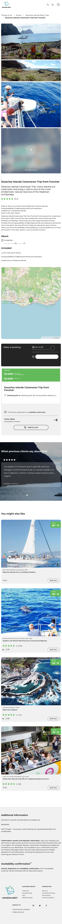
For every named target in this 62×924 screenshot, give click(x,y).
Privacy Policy (46, 895)
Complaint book (27, 893)
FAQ (23, 895)
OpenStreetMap (47, 338)
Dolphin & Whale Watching (16, 638)
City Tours (10, 776)
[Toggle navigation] (58, 4)
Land (4, 707)
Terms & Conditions (48, 897)
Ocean (19, 15)
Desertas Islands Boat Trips (37, 15)
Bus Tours (25, 776)
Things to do (6, 15)
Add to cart (31, 427)
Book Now (53, 580)
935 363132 (26, 909)
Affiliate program (27, 897)
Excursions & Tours (13, 707)
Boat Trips (6, 570)
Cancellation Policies (48, 893)
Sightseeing (18, 776)
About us (45, 890)
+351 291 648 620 (17, 909)
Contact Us (25, 890)
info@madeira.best (18, 912)
